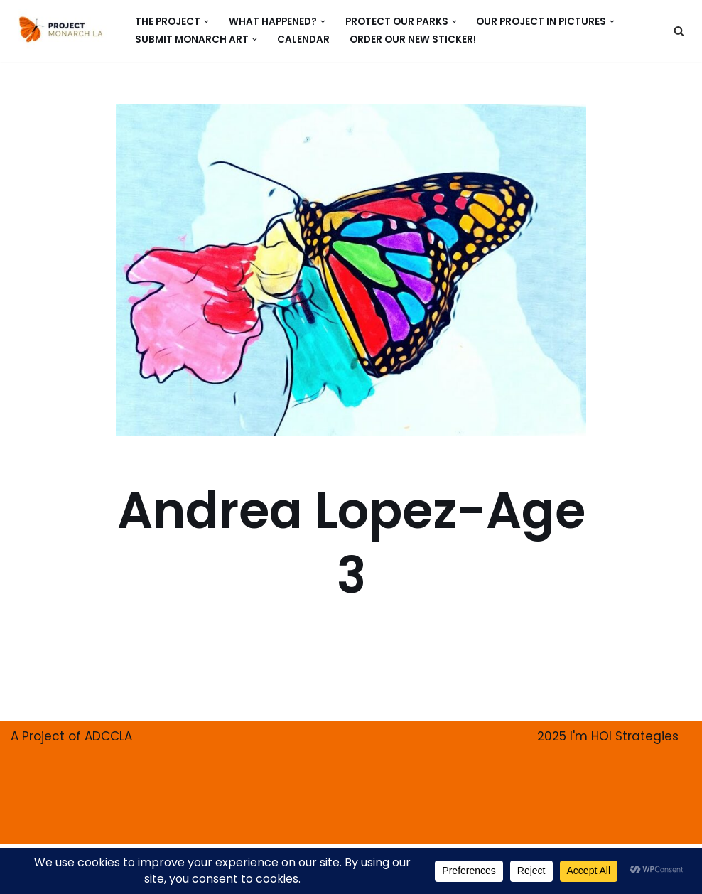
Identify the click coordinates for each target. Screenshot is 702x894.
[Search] (679, 31)
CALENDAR (303, 39)
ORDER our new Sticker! (413, 39)
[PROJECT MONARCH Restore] (61, 29)
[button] (206, 21)
